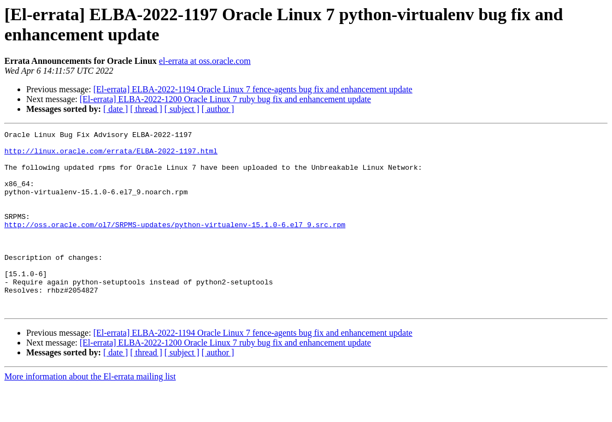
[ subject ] (181, 109)
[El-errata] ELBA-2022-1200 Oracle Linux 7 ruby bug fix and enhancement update (225, 99)
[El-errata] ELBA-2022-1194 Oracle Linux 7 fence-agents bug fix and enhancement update (253, 89)
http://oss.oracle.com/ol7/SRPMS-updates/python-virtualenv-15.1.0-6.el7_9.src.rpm (174, 244)
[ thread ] (146, 109)
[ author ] (218, 109)
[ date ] (115, 109)
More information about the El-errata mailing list (90, 412)
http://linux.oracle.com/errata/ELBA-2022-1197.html (110, 156)
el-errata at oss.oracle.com (205, 61)
